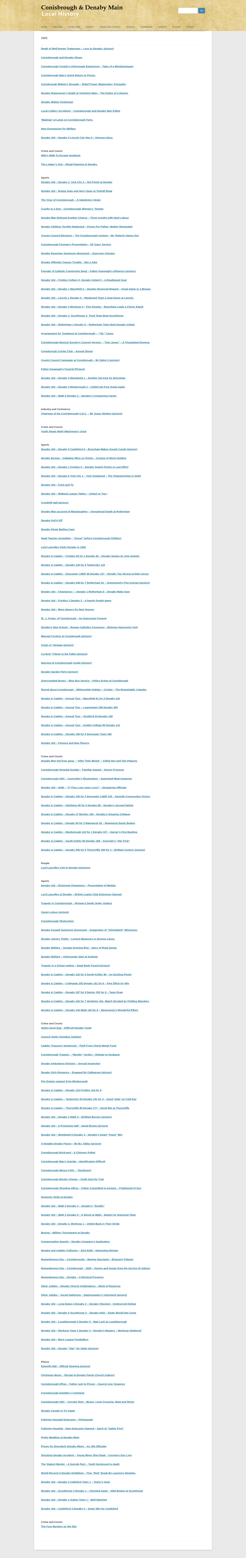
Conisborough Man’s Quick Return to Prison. (68, 75)
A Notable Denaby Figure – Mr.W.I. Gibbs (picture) (71, 1143)
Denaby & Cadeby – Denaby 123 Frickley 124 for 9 (71, 1090)
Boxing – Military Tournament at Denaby (65, 1232)
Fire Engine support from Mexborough (64, 1081)
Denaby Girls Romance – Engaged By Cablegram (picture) (76, 1072)
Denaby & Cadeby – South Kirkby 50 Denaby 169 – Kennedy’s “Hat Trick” (85, 840)
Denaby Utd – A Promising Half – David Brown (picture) (74, 1125)
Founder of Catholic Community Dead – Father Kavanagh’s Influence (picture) (88, 271)
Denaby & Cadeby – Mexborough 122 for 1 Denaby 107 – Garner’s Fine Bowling (89, 832)
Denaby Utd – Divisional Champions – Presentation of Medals (78, 885)
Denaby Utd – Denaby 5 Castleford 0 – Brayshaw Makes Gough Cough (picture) (89, 449)
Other (190, 27)
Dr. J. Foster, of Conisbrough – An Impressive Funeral (73, 618)
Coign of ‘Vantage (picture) (57, 645)
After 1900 (74, 27)
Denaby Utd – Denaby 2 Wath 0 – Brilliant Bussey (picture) (76, 1116)
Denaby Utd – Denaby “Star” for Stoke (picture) (69, 1348)
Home (44, 27)
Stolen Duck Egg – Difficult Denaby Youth (66, 1027)
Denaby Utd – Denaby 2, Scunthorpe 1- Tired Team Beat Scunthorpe (82, 315)
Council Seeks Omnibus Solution (61, 1036)
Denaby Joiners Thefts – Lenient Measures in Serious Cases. (78, 938)
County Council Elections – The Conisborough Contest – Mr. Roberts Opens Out (90, 235)
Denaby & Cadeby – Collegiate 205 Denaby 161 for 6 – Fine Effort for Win (85, 983)
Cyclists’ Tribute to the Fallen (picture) (64, 653)
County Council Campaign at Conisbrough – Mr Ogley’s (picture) (80, 360)
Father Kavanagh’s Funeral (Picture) (63, 369)
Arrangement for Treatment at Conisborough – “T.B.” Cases (77, 333)
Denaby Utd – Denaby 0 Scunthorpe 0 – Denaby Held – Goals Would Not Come (88, 1312)
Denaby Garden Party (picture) (59, 671)
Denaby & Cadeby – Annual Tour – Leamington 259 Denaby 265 (79, 707)
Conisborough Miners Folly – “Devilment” (66, 1170)
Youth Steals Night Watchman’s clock (63, 431)
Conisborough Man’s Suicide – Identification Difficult (73, 1161)
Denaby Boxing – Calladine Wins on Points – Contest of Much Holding (83, 458)
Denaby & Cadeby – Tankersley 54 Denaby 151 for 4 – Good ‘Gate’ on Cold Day (88, 1099)
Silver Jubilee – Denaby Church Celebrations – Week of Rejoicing (80, 1286)
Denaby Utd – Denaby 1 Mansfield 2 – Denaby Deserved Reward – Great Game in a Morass (96, 288)
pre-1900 (57, 27)
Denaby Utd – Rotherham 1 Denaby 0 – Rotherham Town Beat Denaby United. (88, 324)
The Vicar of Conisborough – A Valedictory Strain (71, 199)
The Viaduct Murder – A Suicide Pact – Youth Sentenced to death (80, 1464)
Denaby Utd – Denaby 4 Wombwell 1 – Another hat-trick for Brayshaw (83, 377)
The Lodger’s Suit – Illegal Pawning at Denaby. (69, 164)
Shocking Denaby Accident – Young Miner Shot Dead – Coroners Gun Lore (86, 1455)
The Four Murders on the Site (59, 1526)
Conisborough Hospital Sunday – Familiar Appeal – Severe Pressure (82, 769)
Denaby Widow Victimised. (57, 101)
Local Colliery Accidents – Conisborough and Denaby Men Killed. (80, 110)
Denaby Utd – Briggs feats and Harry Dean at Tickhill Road (76, 191)
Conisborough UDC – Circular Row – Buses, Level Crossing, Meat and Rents (87, 1401)
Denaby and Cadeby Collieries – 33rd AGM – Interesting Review (79, 1250)
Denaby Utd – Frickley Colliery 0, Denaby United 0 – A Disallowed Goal (84, 280)
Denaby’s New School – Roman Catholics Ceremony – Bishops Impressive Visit (89, 627)
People (130, 27)
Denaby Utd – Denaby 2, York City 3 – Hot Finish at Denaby (76, 182)
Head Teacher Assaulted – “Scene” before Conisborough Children (81, 538)
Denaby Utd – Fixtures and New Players (65, 743)
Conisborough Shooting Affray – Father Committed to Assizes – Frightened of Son (91, 1188)
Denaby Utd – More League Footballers (64, 1339)
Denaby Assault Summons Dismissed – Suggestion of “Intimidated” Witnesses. (89, 929)
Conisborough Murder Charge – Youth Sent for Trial (72, 1179)
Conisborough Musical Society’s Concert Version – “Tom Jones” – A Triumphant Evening (95, 342)
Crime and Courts (110, 27)
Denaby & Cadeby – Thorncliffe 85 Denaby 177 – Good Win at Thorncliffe (85, 1108)
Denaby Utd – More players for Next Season (67, 609)
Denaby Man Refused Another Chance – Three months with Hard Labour (85, 217)
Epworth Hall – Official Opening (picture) (65, 1366)
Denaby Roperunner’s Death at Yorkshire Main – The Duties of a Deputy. (84, 93)
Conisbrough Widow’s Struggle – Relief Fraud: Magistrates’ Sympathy (83, 84)
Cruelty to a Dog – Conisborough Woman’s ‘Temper (72, 208)
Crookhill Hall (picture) (55, 502)
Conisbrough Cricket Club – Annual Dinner (67, 351)
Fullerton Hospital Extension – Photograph (67, 1419)
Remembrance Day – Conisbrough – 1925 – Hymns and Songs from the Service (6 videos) (95, 1268)
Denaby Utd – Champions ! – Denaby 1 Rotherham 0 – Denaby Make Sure (85, 591)
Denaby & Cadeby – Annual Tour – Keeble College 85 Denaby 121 (80, 725)
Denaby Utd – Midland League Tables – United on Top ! (74, 493)
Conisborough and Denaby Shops (61, 57)
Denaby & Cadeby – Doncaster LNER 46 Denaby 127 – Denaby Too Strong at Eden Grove (95, 573)
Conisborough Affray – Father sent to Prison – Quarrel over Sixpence (83, 1384)
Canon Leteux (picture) (55, 912)
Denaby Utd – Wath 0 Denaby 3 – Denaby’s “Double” (73, 1205)
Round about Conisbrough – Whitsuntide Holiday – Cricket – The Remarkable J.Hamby (94, 689)
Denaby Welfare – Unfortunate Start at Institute (69, 956)
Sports (162, 27)
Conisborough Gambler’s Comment (62, 1392)
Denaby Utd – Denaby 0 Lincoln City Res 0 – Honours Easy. (77, 137)
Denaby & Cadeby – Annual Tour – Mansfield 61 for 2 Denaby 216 (80, 698)
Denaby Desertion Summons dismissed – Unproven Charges (78, 253)
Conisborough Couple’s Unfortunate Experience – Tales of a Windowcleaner (87, 66)
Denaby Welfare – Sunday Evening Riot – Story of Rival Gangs (79, 947)
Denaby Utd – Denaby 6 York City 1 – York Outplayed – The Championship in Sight (91, 475)
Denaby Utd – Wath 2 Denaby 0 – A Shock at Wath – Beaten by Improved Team (88, 1214)
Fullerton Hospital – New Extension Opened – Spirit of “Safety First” (82, 1428)
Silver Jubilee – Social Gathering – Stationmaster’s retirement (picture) (84, 1294)
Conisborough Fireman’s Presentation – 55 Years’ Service (76, 244)
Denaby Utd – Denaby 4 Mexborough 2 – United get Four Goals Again (83, 386)
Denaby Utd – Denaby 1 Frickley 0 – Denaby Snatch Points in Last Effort (84, 467)
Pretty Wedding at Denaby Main (60, 1437)
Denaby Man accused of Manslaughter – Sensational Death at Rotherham (85, 511)
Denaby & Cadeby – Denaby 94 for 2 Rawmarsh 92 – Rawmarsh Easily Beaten (88, 823)
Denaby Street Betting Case (58, 529)
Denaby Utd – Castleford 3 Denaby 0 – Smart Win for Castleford (79, 1508)
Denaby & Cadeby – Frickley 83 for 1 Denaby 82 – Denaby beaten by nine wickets (90, 556)
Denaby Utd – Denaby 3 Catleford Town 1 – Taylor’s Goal (75, 1481)
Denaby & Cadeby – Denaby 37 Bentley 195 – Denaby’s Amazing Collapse (85, 814)
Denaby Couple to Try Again (58, 1410)
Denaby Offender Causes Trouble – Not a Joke (69, 262)
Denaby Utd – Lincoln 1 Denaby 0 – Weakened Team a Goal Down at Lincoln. (87, 297)
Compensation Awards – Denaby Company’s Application (75, 1241)
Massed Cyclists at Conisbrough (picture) (66, 636)
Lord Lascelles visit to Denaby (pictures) (65, 867)
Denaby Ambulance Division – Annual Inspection (70, 1063)
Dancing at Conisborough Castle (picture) (66, 662)
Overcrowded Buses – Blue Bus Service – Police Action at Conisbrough (84, 680)
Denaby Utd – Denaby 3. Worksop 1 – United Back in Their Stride (80, 1223)
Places (176, 27)
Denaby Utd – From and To (57, 484)
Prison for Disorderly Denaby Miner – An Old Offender (74, 1446)
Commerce (146, 27)
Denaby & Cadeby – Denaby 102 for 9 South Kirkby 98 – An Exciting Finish (86, 974)
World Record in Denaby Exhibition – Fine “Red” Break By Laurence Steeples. (88, 1473)
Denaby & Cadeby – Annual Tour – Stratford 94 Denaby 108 (77, 716)
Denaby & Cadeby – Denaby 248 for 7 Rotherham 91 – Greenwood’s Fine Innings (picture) (95, 582)
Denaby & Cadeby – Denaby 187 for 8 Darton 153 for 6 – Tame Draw (82, 992)
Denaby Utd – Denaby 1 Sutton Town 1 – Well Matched (74, 1499)
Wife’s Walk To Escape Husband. (61, 155)
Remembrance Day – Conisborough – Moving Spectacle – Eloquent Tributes (87, 1259)
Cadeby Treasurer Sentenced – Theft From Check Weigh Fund (78, 1045)
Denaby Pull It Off (51, 520)
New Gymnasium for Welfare (58, 128)
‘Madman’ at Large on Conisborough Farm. (67, 119)
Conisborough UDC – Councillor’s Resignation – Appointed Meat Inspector (86, 778)
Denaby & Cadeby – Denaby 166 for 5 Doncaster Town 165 (76, 734)
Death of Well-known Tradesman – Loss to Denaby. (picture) (77, 48)
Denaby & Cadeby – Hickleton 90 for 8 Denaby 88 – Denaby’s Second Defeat (87, 805)
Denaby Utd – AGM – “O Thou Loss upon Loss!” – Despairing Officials (83, 787)
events (90, 27)
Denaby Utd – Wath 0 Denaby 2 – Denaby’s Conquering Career (79, 395)
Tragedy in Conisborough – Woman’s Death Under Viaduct (76, 903)
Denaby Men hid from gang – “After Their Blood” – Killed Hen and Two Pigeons (89, 760)
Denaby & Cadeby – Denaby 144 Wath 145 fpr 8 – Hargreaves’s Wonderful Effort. (89, 1010)
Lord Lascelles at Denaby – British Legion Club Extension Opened (81, 894)
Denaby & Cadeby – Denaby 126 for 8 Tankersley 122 (73, 564)
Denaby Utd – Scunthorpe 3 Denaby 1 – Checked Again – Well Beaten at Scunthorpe (92, 1490)
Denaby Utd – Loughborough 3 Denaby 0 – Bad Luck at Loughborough (84, 1321)
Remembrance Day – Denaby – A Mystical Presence (72, 1277)
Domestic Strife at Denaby (57, 1197)
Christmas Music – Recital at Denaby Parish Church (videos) (77, 1375)
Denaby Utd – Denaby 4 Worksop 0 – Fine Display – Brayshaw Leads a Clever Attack (92, 306)
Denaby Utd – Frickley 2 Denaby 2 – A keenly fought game (76, 600)
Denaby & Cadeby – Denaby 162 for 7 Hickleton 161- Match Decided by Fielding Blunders (95, 1001)
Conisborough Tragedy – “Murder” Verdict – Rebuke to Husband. (80, 1054)
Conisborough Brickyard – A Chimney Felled (68, 1152)
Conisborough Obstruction (57, 921)
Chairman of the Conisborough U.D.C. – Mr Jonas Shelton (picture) (81, 413)
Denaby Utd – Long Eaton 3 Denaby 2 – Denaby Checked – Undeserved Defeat (88, 1303)
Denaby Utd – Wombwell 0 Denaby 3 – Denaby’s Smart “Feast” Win (81, 1134)
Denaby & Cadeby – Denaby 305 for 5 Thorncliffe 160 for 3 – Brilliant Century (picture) (93, 849)
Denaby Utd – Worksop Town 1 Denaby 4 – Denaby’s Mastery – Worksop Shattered (91, 1330)
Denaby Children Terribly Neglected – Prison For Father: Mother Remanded (86, 226)
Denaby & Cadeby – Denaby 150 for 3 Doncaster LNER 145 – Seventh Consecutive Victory (95, 796)
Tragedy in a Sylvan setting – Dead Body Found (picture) (75, 965)
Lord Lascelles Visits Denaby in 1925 (63, 547)
